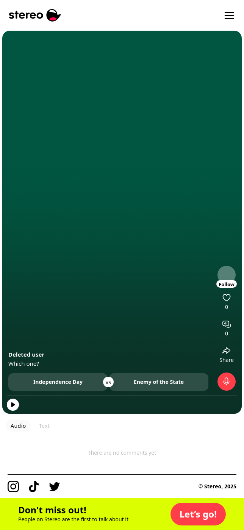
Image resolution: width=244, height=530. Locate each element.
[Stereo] (35, 15)
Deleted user (26, 354)
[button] (198, 514)
